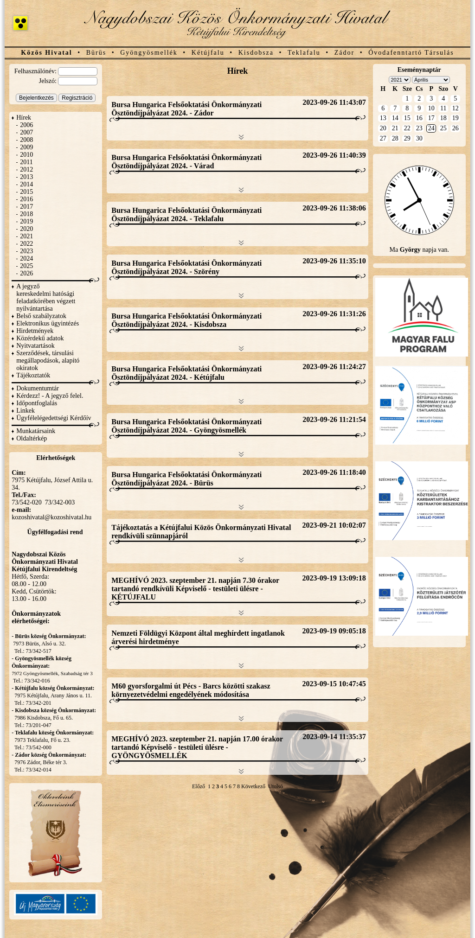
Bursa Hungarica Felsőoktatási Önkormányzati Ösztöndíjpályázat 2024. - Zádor (186, 109)
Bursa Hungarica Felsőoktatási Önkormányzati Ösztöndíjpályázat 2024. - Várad (186, 161)
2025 (26, 265)
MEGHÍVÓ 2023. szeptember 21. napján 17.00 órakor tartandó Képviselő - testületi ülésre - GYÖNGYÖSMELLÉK (197, 747)
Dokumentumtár (37, 388)
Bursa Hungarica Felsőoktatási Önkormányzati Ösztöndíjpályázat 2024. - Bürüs (186, 479)
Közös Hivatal (46, 52)
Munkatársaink (35, 431)
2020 (26, 228)
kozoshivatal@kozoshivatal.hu (51, 517)
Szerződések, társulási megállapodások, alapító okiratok (47, 360)
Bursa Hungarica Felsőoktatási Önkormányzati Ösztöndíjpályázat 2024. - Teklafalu (186, 214)
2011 (26, 162)
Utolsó (275, 786)
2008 (26, 139)
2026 (26, 273)
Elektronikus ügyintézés (47, 323)
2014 (26, 184)
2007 (26, 132)
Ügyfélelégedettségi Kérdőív (53, 418)
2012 (26, 169)
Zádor (344, 52)
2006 (26, 124)
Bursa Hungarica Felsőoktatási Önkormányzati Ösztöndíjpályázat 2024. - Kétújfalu (186, 373)
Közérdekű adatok (40, 338)
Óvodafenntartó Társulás (411, 52)
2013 (26, 176)
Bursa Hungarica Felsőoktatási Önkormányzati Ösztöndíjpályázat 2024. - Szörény (186, 267)
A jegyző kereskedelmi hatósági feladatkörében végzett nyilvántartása (45, 297)
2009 (26, 147)
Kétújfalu (208, 52)
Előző (198, 786)
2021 (26, 236)
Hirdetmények (34, 330)
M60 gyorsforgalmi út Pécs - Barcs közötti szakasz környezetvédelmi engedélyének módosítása (190, 690)
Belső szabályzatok (41, 316)
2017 (26, 206)
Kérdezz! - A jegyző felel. (49, 395)
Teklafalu (304, 52)
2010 (26, 154)
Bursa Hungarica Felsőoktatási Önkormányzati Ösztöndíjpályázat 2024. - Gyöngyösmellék (186, 426)
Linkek (25, 410)
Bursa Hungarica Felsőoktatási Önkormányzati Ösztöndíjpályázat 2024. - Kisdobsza (186, 320)
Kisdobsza (256, 52)
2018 (26, 214)
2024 (26, 258)
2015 (26, 191)
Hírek (23, 117)
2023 (26, 251)
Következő (253, 786)
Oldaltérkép (31, 438)
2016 (26, 199)
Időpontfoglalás (36, 403)
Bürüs (96, 52)
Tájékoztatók (33, 375)
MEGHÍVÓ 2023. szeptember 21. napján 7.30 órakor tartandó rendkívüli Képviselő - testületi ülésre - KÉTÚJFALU (195, 588)
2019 (26, 221)
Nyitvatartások (35, 345)
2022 (26, 243)
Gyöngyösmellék (149, 52)
